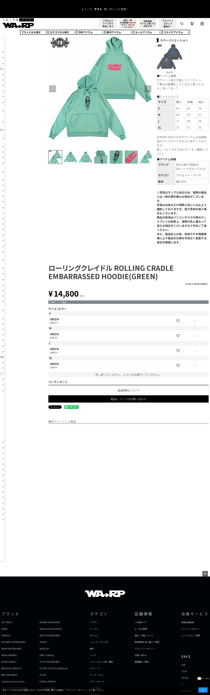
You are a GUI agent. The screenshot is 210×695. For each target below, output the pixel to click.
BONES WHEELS (8, 661)
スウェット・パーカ (188, 175)
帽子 (92, 648)
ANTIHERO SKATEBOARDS (13, 641)
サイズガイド (179, 149)
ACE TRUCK (6, 622)
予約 (85, 32)
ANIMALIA (5, 635)
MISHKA (43, 641)
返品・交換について (144, 635)
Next (147, 88)
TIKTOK (184, 677)
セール (143, 32)
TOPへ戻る (203, 678)
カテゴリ (59, 32)
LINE (183, 664)
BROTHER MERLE (9, 674)
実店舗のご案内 (142, 661)
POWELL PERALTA (48, 681)
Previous (52, 88)
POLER (43, 674)
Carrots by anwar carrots (13, 681)
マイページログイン (190, 628)
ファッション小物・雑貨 (101, 661)
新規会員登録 (187, 622)
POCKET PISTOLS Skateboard (54, 668)
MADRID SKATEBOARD (50, 622)
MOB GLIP (44, 648)
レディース (95, 668)
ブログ (184, 671)
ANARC (4, 628)
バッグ (93, 655)
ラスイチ (173, 32)
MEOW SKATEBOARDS (50, 635)
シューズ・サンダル (99, 641)
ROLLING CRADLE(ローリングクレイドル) (191, 166)
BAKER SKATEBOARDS (11, 648)
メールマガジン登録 (190, 635)
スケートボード (97, 681)
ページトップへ (205, 574)
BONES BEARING (9, 655)
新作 (114, 32)
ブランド (31, 32)
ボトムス (94, 635)
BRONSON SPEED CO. (11, 668)
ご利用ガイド (141, 622)
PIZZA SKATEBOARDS (50, 661)
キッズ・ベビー (97, 674)
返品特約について (128, 390)
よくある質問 (141, 628)
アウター (94, 622)
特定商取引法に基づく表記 (147, 641)
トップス (94, 628)
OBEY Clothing (47, 655)
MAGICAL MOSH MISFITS (51, 628)
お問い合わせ (141, 655)
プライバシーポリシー (145, 648)
